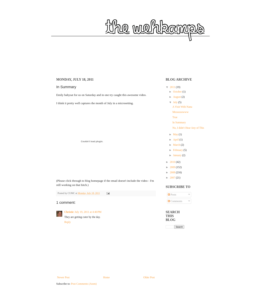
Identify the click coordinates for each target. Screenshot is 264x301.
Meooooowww (180, 112)
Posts (172, 194)
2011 (173, 87)
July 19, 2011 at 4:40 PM (88, 211)
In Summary (179, 122)
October (178, 91)
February (178, 150)
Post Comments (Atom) (84, 283)
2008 (173, 172)
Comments (175, 201)
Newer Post (63, 277)
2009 (173, 167)
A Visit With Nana (182, 106)
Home (106, 277)
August (177, 96)
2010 (173, 162)
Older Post (149, 277)
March (177, 144)
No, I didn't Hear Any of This (188, 127)
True (174, 117)
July (175, 102)
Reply (67, 222)
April (176, 139)
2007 (173, 177)
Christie (69, 211)
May (176, 134)
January (177, 155)
